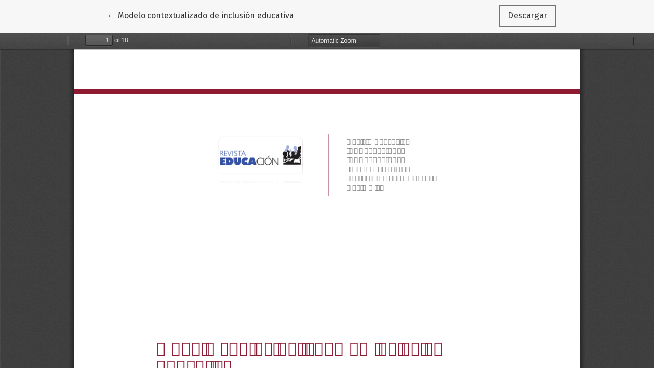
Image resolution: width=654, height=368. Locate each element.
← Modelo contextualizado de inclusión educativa (200, 14)
